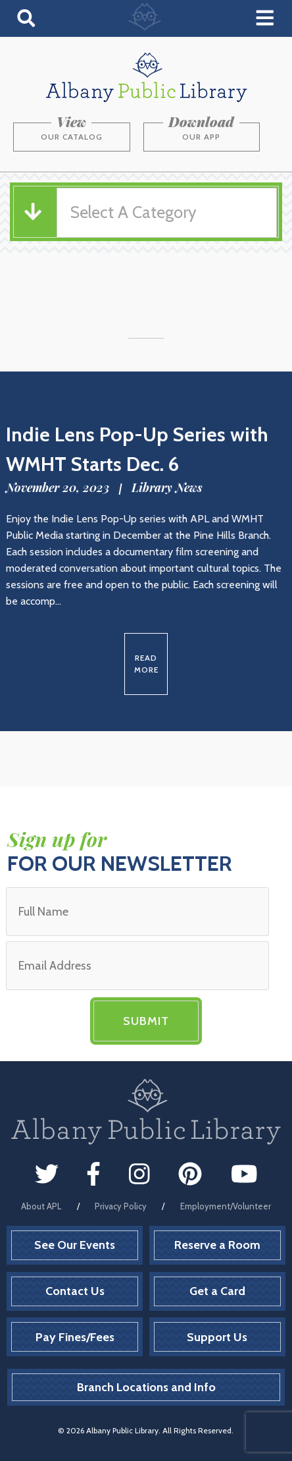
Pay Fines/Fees (75, 1337)
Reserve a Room (217, 1245)
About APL (41, 1206)
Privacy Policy (121, 1206)
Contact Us (75, 1291)
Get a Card (217, 1291)
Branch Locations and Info (146, 1387)
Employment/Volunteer (225, 1206)
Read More (146, 664)
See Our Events (74, 1245)
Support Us (217, 1337)
